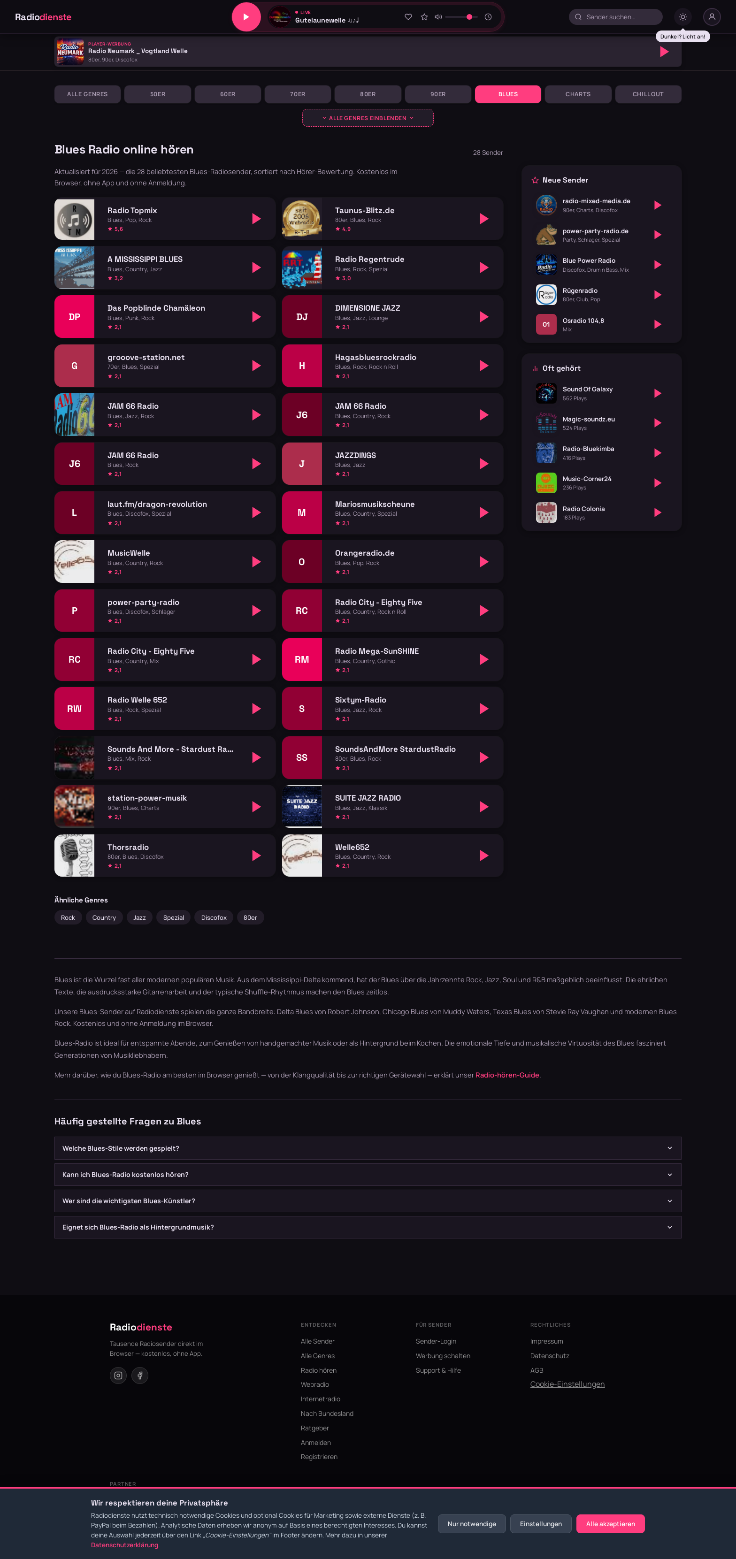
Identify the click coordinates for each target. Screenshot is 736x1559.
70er (298, 94)
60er (228, 94)
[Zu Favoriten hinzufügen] (408, 17)
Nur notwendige (472, 1524)
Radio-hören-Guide (507, 1074)
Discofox (214, 917)
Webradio (315, 1384)
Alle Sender (318, 1341)
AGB (537, 1370)
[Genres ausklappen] (368, 118)
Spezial (173, 917)
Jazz (139, 917)
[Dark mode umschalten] (683, 17)
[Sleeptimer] (489, 17)
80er (368, 94)
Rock (68, 917)
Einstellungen (541, 1524)
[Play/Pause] (246, 16)
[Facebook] (139, 1375)
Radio (43, 17)
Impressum (546, 1341)
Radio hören (319, 1370)
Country (104, 917)
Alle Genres (87, 94)
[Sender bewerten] (424, 17)
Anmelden (316, 1442)
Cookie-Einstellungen (567, 1384)
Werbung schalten (443, 1355)
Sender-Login (436, 1341)
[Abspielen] (664, 51)
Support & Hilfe (438, 1370)
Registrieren (319, 1456)
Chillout (648, 94)
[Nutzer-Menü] (712, 17)
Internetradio (320, 1398)
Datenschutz (549, 1355)
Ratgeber (315, 1427)
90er (438, 94)
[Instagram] (118, 1375)
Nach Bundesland (327, 1413)
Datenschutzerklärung (124, 1545)
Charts (578, 94)
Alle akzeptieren (610, 1524)
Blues (508, 94)
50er (158, 94)
